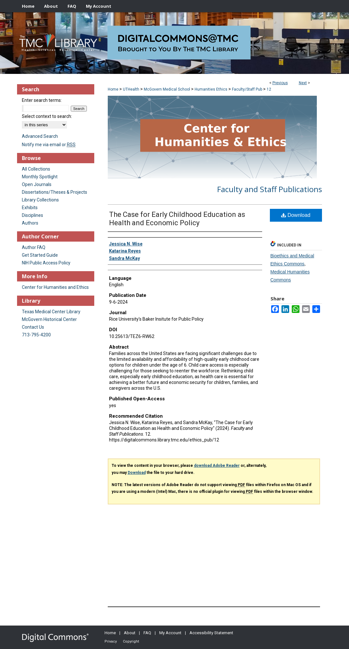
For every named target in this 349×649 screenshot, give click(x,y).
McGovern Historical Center (49, 319)
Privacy (111, 641)
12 (269, 89)
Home (113, 89)
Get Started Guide (40, 255)
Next (303, 83)
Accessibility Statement (211, 632)
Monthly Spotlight (40, 176)
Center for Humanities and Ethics (55, 287)
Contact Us (33, 327)
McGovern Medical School (167, 89)
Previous (280, 83)
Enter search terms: (42, 100)
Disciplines (32, 215)
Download (295, 215)
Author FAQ (33, 247)
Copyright (131, 641)
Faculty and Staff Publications (269, 189)
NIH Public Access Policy (46, 262)
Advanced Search (40, 136)
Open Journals (36, 184)
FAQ (147, 632)
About (129, 632)
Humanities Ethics (211, 89)
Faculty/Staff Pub (247, 89)
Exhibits (30, 207)
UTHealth (131, 89)
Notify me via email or (49, 144)
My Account (170, 632)
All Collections (36, 169)
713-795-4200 (36, 334)
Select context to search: (47, 116)
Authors (30, 223)
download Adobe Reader (217, 465)
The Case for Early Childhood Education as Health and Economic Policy (177, 218)
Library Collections (40, 199)
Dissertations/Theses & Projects (54, 192)
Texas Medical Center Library (51, 311)
